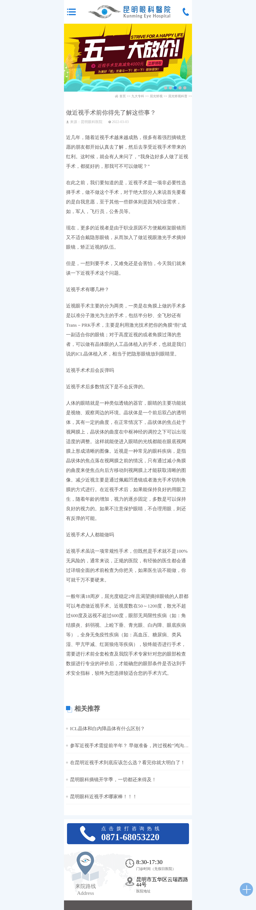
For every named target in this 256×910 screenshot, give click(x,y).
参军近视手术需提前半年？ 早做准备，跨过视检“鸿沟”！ (130, 745)
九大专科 (137, 96)
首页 (122, 96)
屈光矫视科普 (177, 96)
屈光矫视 (156, 96)
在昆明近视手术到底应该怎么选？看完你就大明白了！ (127, 762)
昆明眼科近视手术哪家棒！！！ (103, 796)
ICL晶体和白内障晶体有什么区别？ (107, 728)
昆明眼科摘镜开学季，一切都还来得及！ (113, 779)
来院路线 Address (85, 889)
